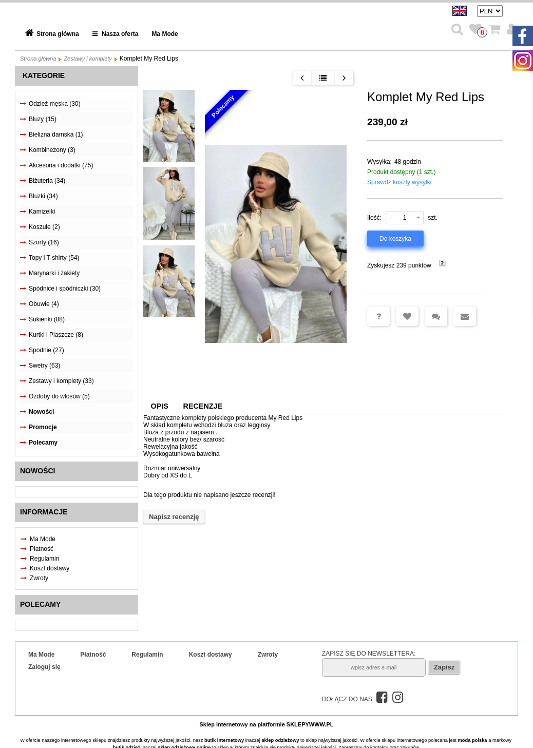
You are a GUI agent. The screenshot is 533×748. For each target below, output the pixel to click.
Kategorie (44, 75)
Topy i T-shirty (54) (54, 257)
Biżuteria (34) (47, 180)
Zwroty (39, 578)
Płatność (41, 548)
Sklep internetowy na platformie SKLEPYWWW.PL (267, 724)
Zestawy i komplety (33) (61, 381)
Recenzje (203, 406)
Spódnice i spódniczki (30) (65, 288)
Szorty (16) (44, 242)
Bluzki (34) (43, 196)
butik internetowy (224, 740)
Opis (159, 406)
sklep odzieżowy (280, 740)
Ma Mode (164, 33)
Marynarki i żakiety (54, 273)
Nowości (41, 411)
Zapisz (444, 667)
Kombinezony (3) (52, 150)
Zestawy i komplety (88, 58)
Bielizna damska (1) (56, 134)
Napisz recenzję (174, 517)
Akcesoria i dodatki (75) (61, 165)
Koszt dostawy (49, 568)
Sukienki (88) (47, 319)
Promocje (43, 427)
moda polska (472, 740)
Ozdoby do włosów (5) (59, 396)
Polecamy (43, 442)
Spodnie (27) (46, 350)
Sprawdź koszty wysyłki (399, 182)
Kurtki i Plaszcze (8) (56, 334)
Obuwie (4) (44, 304)
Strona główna (57, 33)
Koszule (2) (44, 227)
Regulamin (44, 558)
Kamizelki (42, 211)
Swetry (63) (44, 365)
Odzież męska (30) (55, 103)
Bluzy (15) (42, 119)
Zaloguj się (44, 666)
